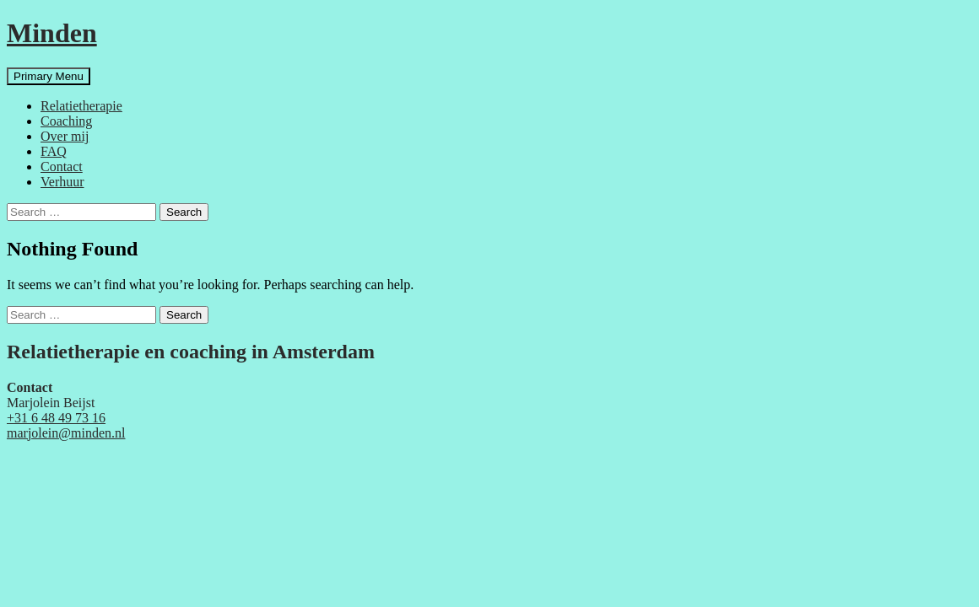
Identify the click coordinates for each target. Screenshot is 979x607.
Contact (62, 166)
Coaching (66, 121)
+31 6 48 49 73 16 (56, 418)
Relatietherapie (81, 106)
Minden (52, 33)
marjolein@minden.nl (66, 433)
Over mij (65, 136)
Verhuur (62, 182)
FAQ (54, 151)
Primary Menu (49, 76)
